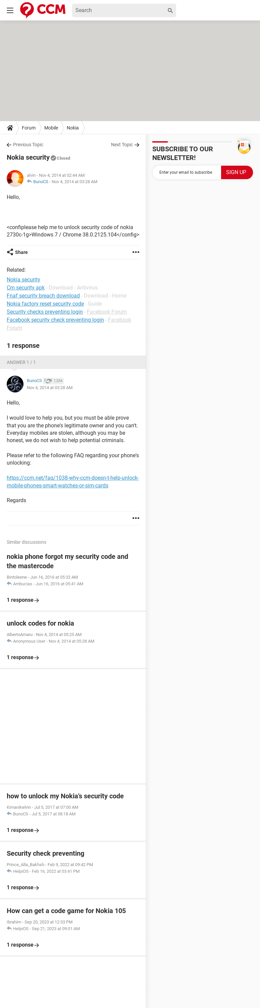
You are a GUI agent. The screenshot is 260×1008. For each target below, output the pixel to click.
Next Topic (122, 144)
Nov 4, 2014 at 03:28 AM (74, 181)
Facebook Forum (107, 312)
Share (21, 252)
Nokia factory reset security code (45, 304)
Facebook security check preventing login (55, 320)
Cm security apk (26, 287)
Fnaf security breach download (43, 296)
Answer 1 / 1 (21, 362)
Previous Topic (28, 144)
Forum (29, 127)
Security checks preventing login (45, 312)
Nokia (73, 127)
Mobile (51, 127)
